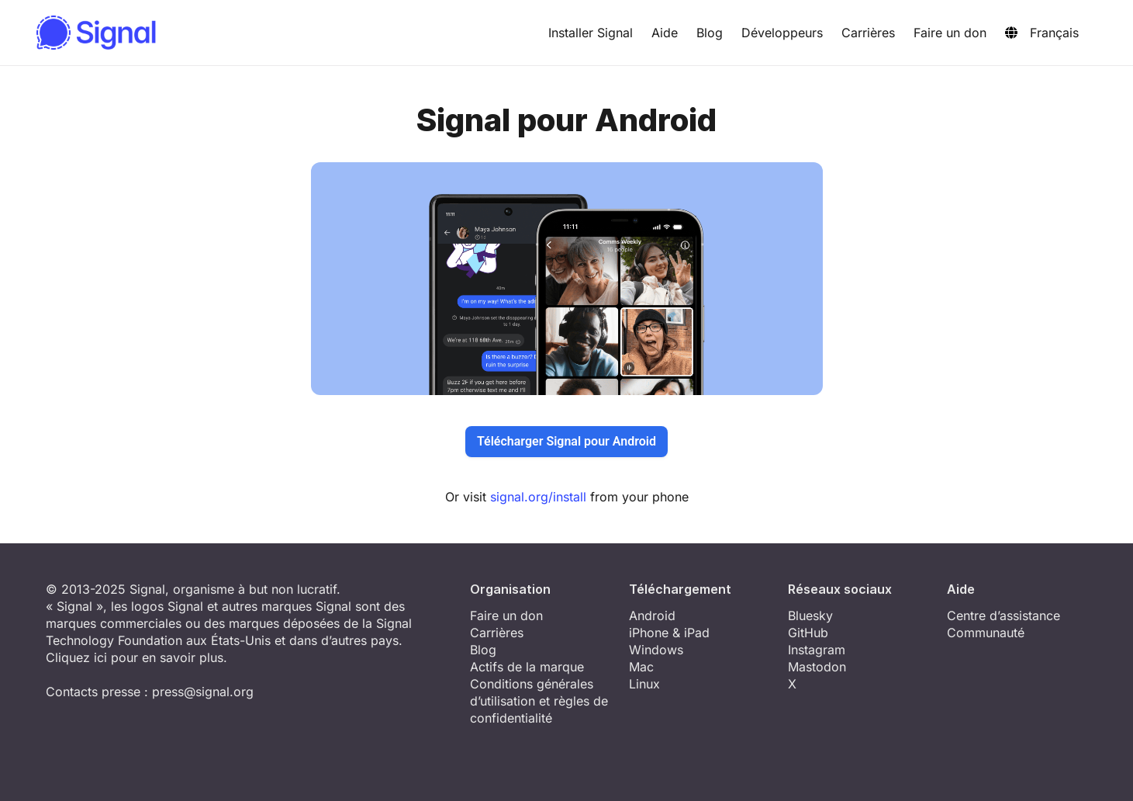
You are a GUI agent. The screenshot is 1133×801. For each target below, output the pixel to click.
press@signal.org (203, 691)
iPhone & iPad (669, 632)
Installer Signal (590, 32)
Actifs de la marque (527, 666)
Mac (641, 666)
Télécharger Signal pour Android (566, 441)
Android (652, 615)
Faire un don (950, 32)
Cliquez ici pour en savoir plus (134, 657)
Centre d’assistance (1003, 615)
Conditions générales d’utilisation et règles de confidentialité (539, 701)
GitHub (808, 632)
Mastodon (817, 666)
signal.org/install (538, 497)
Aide (664, 32)
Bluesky (810, 615)
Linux (644, 684)
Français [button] (1042, 32)
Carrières (868, 32)
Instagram (816, 649)
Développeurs (782, 32)
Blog (709, 32)
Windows (656, 649)
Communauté (985, 632)
